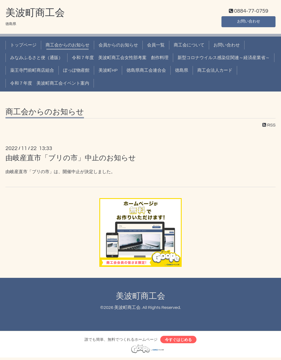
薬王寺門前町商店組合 (32, 72)
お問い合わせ (248, 22)
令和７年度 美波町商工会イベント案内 (49, 84)
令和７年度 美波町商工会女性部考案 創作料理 (120, 59)
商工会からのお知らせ (67, 46)
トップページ (23, 46)
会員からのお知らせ (118, 46)
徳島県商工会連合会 (146, 72)
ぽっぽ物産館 (76, 72)
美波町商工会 (35, 14)
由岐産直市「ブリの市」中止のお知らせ (70, 159)
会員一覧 (156, 46)
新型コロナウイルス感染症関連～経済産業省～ (224, 59)
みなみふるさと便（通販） (36, 59)
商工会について (189, 46)
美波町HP (108, 72)
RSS (269, 126)
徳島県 (181, 72)
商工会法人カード (214, 72)
